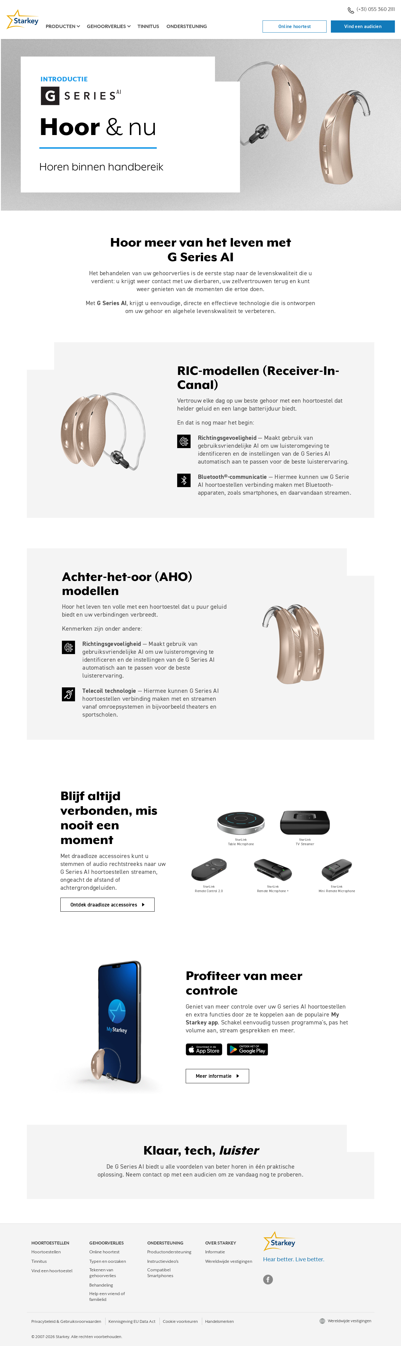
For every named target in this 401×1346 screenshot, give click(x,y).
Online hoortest (294, 26)
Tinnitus (148, 26)
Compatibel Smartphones (160, 1272)
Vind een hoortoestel (51, 1270)
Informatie (215, 1251)
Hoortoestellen (46, 1251)
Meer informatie (214, 1076)
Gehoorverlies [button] (106, 26)
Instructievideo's (162, 1261)
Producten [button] (60, 26)
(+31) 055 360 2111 (371, 10)
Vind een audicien (362, 26)
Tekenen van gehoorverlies (102, 1272)
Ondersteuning (186, 26)
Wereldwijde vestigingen (228, 1261)
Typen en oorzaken (107, 1261)
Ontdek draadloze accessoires (103, 904)
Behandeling (101, 1285)
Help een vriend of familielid (107, 1296)
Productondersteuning (169, 1251)
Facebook (268, 1279)
